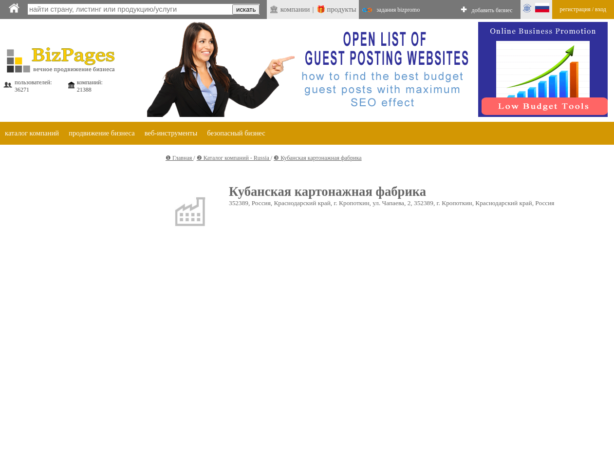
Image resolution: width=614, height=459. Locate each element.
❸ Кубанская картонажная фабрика (317, 157)
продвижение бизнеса (102, 133)
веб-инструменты (171, 133)
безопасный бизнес (236, 133)
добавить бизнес (492, 10)
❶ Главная (179, 157)
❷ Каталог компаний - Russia (234, 157)
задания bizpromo (398, 9)
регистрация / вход (583, 9)
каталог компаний (32, 133)
